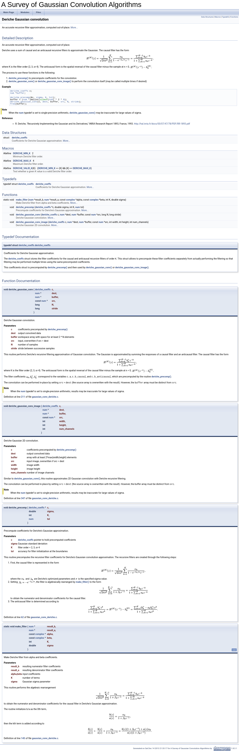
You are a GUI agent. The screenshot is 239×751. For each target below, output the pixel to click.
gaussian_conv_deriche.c (45, 396)
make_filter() (82, 582)
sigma (39, 97)
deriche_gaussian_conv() (22, 81)
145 (23, 738)
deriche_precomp (20, 97)
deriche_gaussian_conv (23, 101)
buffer (20, 93)
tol (51, 97)
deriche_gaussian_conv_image (32, 222)
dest (45, 101)
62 (22, 617)
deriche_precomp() (18, 78)
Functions (234, 17)
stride (75, 101)
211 (23, 396)
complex (70, 199)
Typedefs (225, 17)
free (12, 103)
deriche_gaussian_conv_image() (54, 81)
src (62, 101)
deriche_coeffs (19, 90)
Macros (218, 17)
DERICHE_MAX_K (22, 160)
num (12, 93)
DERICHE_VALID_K (22, 168)
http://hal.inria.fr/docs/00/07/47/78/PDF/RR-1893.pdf (162, 123)
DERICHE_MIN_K (21, 153)
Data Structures (207, 17)
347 (23, 498)
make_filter (22, 199)
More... (74, 27)
